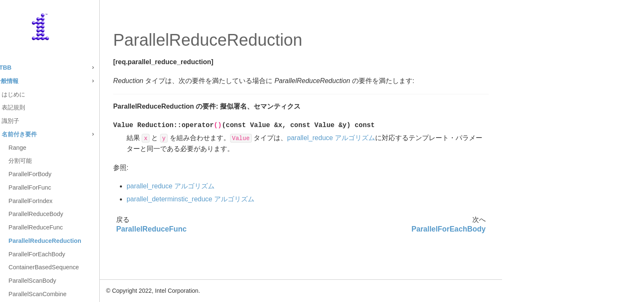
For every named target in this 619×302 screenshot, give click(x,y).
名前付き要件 (52, 134)
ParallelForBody (62, 174)
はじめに (46, 94)
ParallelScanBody (65, 280)
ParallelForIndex (63, 201)
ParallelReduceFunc (68, 227)
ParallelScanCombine (70, 294)
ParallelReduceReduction (77, 240)
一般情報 (40, 81)
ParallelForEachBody (69, 254)
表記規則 (46, 107)
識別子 (43, 120)
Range (50, 147)
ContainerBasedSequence (76, 267)
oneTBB (32, 67)
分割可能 (53, 160)
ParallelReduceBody (68, 214)
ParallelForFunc (62, 187)
